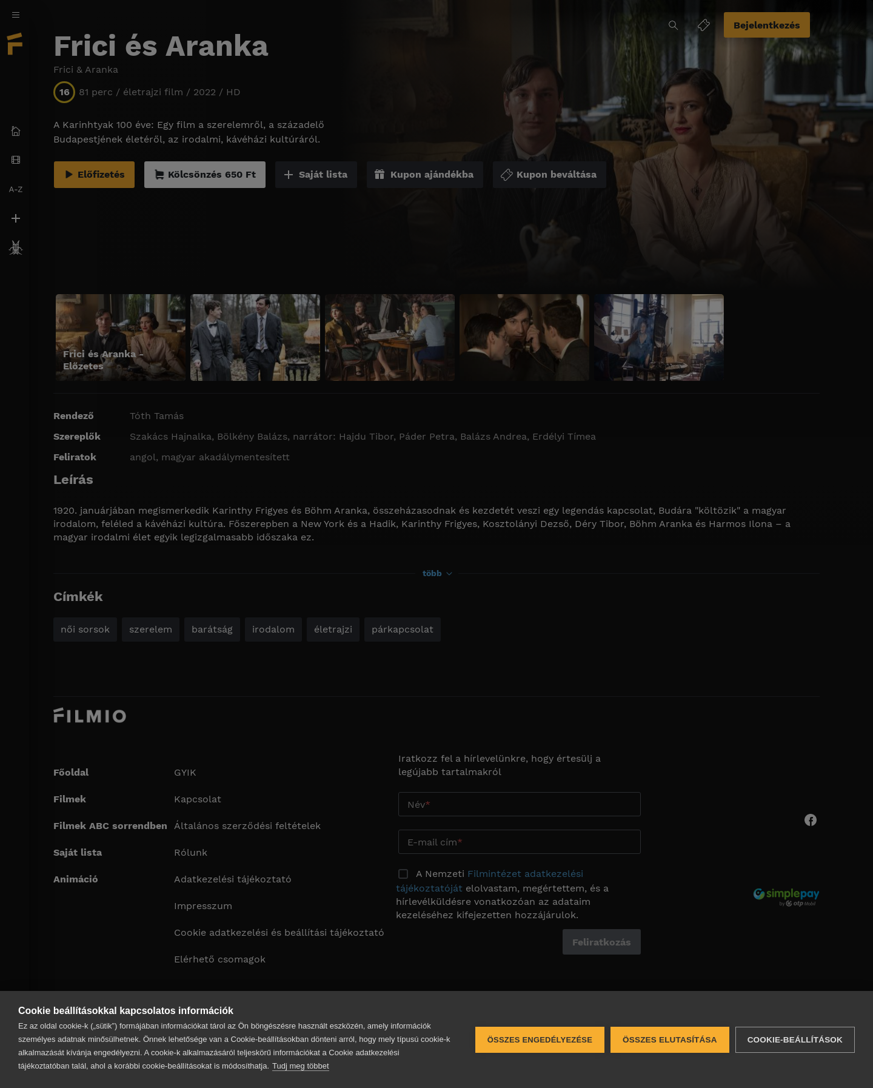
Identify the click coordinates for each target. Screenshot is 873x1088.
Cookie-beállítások (795, 1039)
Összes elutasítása (670, 1039)
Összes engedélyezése (539, 1039)
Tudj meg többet (300, 1065)
